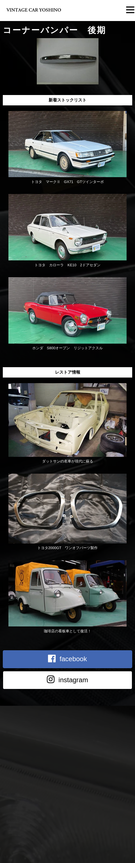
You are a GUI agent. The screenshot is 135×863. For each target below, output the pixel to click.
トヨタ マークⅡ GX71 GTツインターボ (67, 182)
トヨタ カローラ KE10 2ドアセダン (67, 265)
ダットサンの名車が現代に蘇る (67, 461)
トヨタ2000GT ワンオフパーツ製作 (67, 548)
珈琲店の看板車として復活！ (67, 631)
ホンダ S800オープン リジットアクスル (67, 348)
